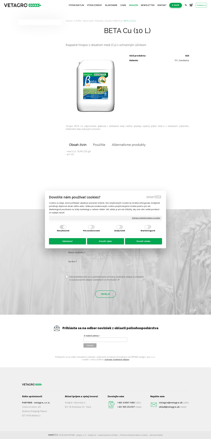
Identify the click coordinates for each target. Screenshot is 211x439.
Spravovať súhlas (156, 435)
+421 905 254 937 (126, 406)
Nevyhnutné (63, 230)
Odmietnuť (67, 241)
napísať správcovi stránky (107, 435)
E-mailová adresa (92, 336)
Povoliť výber (105, 241)
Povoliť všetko (144, 241)
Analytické (119, 230)
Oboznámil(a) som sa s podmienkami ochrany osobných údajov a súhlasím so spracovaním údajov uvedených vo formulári (106, 278)
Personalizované (91, 230)
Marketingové (148, 230)
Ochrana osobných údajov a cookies (146, 218)
